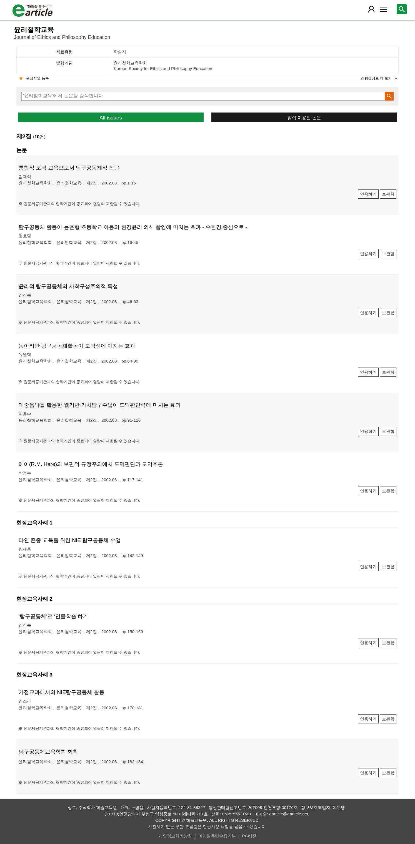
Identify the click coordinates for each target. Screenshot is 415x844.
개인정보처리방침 (175, 835)
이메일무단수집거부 (217, 835)
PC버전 (249, 835)
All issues (110, 118)
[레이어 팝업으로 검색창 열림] (402, 9)
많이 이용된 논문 (304, 117)
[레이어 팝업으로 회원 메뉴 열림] (371, 9)
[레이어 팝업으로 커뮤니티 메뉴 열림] (383, 9)
